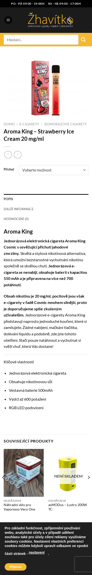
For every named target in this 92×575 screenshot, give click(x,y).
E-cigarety (29, 124)
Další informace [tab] (18, 209)
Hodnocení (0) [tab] (16, 219)
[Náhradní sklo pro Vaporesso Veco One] (24, 473)
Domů (9, 124)
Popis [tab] (8, 199)
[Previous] (3, 487)
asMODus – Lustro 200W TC (67, 507)
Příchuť (9, 169)
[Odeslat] (83, 39)
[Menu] (8, 20)
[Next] (88, 487)
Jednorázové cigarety (65, 124)
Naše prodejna (31, 561)
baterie (31, 390)
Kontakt (66, 561)
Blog (51, 561)
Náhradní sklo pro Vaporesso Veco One (19, 507)
